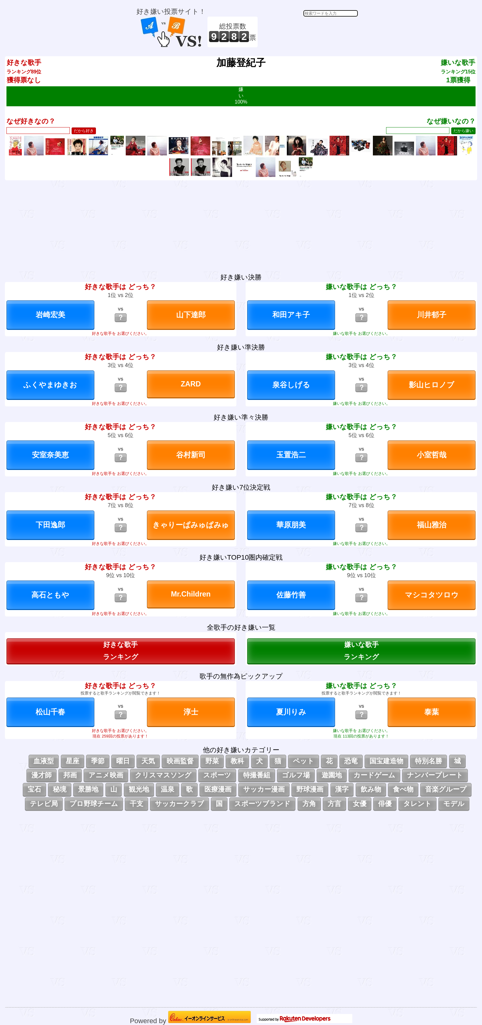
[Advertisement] (308, 32)
